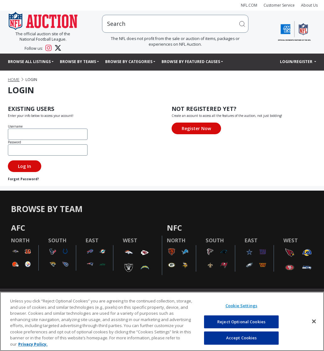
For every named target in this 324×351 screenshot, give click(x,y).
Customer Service (279, 5)
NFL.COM (249, 5)
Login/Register (296, 61)
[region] (162, 321)
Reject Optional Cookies (241, 322)
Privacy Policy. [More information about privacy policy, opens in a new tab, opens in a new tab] (33, 344)
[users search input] (175, 24)
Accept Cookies (241, 338)
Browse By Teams (78, 61)
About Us (309, 5)
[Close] (314, 321)
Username (15, 126)
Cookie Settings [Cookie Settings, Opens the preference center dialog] (241, 305)
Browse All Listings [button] (29, 61)
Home (14, 79)
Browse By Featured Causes (191, 61)
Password (14, 142)
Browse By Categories (128, 61)
